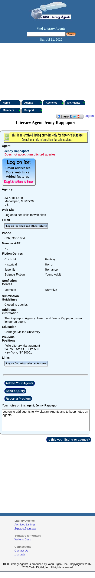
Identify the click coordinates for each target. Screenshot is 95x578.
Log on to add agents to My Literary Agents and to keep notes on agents (46, 420)
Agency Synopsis (25, 528)
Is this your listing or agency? (69, 439)
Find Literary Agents (51, 28)
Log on (89, 115)
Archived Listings (24, 524)
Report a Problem (18, 398)
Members (11, 110)
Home (6, 102)
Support (33, 110)
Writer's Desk (22, 539)
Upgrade (19, 554)
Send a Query (15, 391)
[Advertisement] (47, 71)
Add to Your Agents (19, 383)
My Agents (76, 102)
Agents (33, 102)
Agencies (54, 102)
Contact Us (21, 550)
